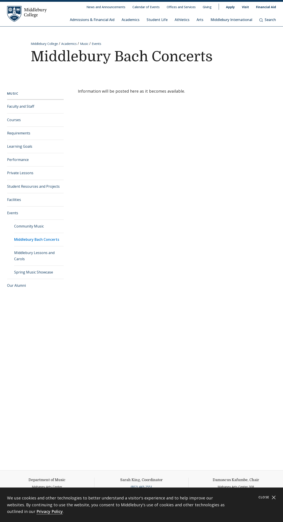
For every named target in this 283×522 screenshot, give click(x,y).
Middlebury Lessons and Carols (34, 255)
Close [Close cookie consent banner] (267, 497)
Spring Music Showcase (33, 272)
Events (96, 44)
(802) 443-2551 (141, 487)
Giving (207, 7)
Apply (230, 7)
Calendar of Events (146, 7)
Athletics (182, 19)
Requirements (18, 133)
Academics (131, 19)
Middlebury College (44, 44)
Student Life (157, 19)
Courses (14, 119)
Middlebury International (231, 19)
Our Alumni (16, 285)
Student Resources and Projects (33, 186)
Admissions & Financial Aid (92, 19)
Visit (245, 7)
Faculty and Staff (20, 106)
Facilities (14, 199)
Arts (200, 19)
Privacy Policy (49, 511)
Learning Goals (19, 146)
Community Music (29, 226)
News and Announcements (105, 7)
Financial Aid (266, 7)
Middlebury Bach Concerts (36, 239)
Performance (18, 159)
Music (84, 44)
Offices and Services (181, 7)
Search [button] (267, 19)
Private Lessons (20, 172)
